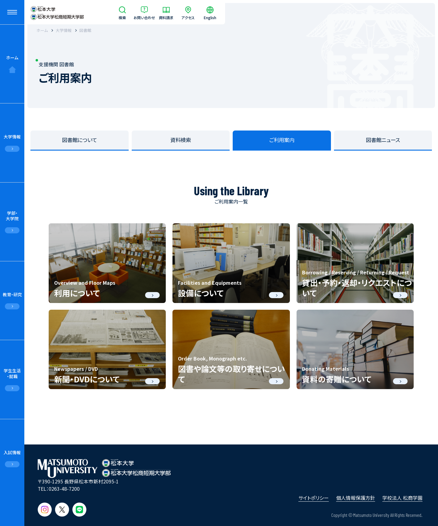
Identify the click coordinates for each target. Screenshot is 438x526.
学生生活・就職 (12, 373)
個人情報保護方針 (355, 497)
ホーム (12, 57)
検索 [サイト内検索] (122, 17)
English (210, 17)
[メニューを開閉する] (12, 12)
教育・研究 (12, 294)
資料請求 (166, 17)
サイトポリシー (313, 497)
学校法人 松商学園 (402, 497)
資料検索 (180, 140)
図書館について (79, 140)
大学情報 (12, 137)
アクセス (188, 17)
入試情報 (12, 452)
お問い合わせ (144, 17)
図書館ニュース (383, 140)
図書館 (85, 30)
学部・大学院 (12, 215)
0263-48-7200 (64, 488)
